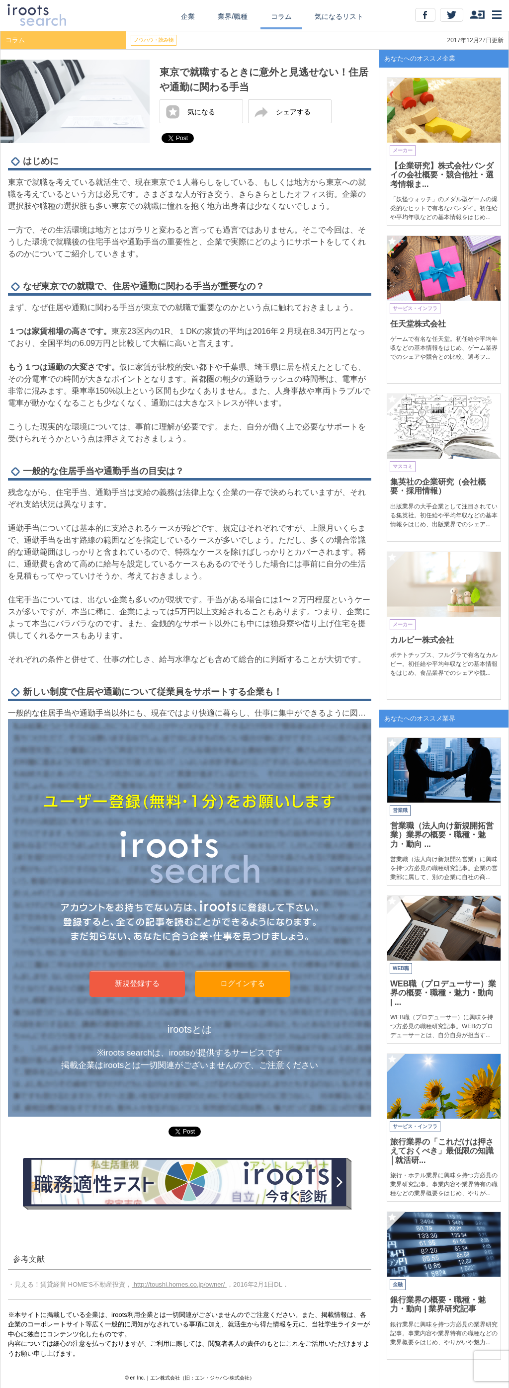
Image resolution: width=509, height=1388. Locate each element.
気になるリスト (339, 16)
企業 (188, 16)
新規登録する (137, 983)
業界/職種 (233, 16)
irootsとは (190, 1029)
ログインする (242, 983)
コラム (281, 16)
